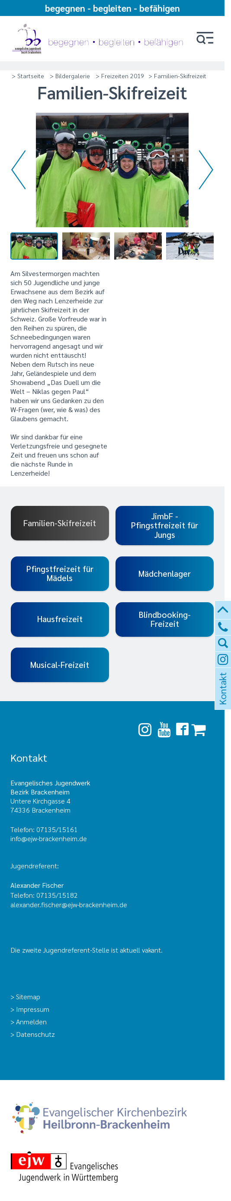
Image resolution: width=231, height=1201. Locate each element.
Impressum (32, 1009)
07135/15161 (57, 829)
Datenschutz (35, 1034)
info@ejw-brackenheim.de (48, 838)
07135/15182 (57, 894)
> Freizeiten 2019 (120, 75)
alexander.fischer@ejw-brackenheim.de (69, 904)
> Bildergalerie (70, 75)
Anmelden (31, 1021)
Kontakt (222, 699)
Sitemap (28, 996)
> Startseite (28, 75)
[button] (205, 38)
